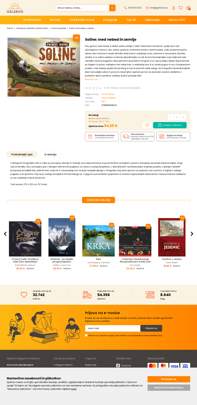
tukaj (73, 389)
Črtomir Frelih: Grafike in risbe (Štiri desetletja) (25, 260)
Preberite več (91, 79)
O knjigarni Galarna (63, 364)
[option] (25, 242)
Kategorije (110, 20)
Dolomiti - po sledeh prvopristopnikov (62, 260)
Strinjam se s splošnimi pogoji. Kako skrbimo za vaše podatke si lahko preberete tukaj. (125, 335)
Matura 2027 (177, 20)
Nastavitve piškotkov (168, 387)
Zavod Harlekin (108, 97)
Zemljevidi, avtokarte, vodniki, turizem (32, 28)
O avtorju (50, 154)
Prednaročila (32, 20)
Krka (98, 259)
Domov (10, 28)
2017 (103, 101)
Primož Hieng (107, 94)
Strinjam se (169, 379)
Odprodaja (152, 20)
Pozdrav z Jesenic (172, 259)
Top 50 (131, 20)
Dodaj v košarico (170, 125)
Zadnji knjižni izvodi (81, 20)
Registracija (90, 364)
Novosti (55, 20)
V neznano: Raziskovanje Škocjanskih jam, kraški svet (135, 260)
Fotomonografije (58, 28)
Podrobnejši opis (22, 154)
